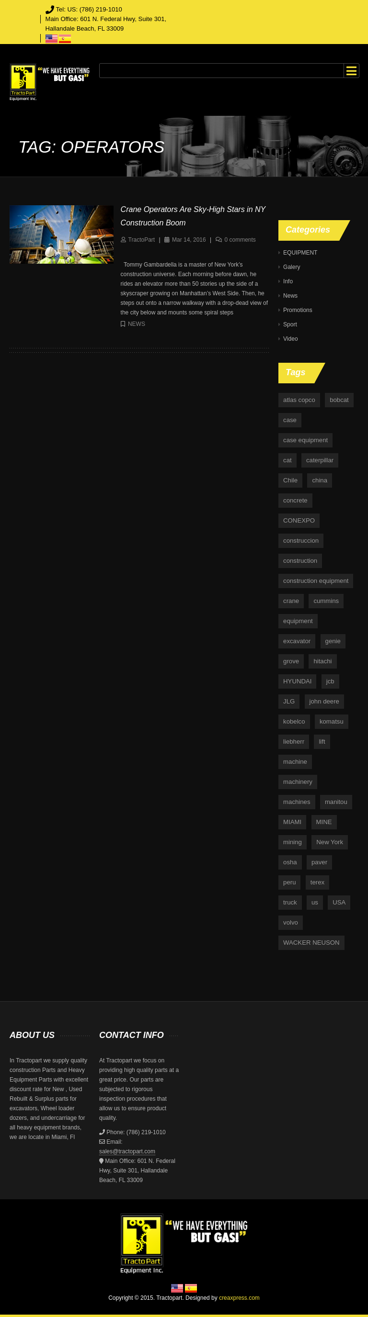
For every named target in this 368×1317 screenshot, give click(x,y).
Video (290, 338)
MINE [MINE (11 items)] (324, 822)
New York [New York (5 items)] (329, 842)
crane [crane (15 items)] (291, 600)
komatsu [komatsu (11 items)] (332, 721)
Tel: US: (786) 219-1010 (89, 9)
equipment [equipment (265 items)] (298, 621)
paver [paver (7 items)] (319, 862)
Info (288, 281)
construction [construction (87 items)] (300, 560)
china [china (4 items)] (319, 480)
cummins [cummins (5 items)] (326, 600)
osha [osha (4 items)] (290, 862)
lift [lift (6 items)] (322, 741)
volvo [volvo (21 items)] (290, 922)
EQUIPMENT (300, 252)
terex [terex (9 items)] (317, 882)
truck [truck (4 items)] (290, 902)
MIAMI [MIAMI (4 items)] (292, 822)
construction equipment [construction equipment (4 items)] (315, 580)
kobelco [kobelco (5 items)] (294, 721)
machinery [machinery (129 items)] (297, 781)
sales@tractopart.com (127, 1151)
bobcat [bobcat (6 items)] (339, 399)
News (136, 324)
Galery (291, 267)
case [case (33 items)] (290, 420)
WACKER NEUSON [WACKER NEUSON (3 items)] (311, 942)
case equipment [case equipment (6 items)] (305, 440)
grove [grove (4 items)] (291, 661)
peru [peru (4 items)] (289, 882)
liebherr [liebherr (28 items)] (293, 741)
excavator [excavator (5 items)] (296, 641)
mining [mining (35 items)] (292, 842)
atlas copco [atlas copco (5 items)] (299, 399)
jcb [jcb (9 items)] (330, 681)
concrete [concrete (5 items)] (295, 500)
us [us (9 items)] (314, 902)
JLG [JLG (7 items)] (289, 701)
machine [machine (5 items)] (295, 761)
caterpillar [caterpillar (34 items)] (320, 460)
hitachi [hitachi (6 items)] (322, 661)
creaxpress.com (239, 1298)
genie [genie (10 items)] (333, 641)
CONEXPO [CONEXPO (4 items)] (299, 520)
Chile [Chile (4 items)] (290, 480)
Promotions (297, 310)
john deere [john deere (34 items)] (324, 701)
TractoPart (141, 239)
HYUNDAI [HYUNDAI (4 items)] (297, 681)
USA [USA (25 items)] (339, 902)
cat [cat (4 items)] (287, 460)
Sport (290, 324)
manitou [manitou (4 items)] (336, 801)
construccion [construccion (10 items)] (301, 540)
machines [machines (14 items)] (296, 801)
